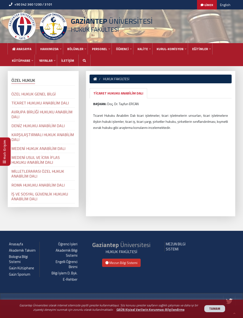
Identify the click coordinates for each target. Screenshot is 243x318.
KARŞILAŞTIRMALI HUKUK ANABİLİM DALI (42, 137)
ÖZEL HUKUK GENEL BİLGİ (33, 94)
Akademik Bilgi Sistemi (66, 253)
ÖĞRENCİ (122, 49)
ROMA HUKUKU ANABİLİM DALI (38, 185)
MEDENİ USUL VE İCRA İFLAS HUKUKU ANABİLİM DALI (35, 160)
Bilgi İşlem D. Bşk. (64, 273)
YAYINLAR (46, 60)
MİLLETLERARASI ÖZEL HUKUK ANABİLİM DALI (37, 173)
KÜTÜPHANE (21, 60)
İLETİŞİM (67, 60)
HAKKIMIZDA (49, 49)
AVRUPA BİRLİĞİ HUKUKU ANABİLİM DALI (41, 114)
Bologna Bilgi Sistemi (18, 259)
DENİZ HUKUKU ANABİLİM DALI (38, 126)
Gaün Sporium (19, 274)
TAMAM (214, 308)
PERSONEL (99, 49)
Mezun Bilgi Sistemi (121, 262)
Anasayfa (21, 49)
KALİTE (142, 49)
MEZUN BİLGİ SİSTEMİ (176, 246)
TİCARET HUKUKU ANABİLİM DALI (118, 93)
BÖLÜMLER (75, 49)
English (225, 4)
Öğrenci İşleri (67, 244)
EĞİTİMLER (200, 49)
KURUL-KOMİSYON (170, 49)
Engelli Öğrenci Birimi (66, 264)
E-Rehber (70, 279)
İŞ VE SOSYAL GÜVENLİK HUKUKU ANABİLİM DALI (39, 196)
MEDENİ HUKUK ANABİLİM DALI (38, 148)
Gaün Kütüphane (21, 268)
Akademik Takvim (22, 250)
